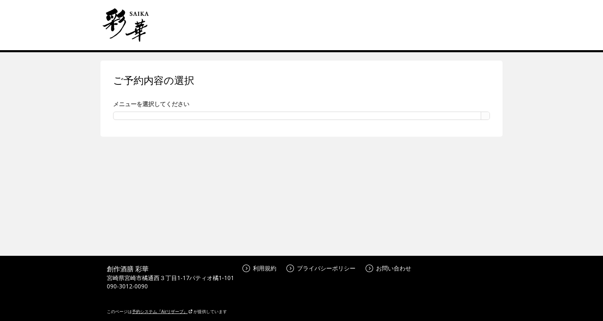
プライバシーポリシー (321, 268)
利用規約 (259, 268)
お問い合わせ (388, 268)
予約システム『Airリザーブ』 (162, 311)
